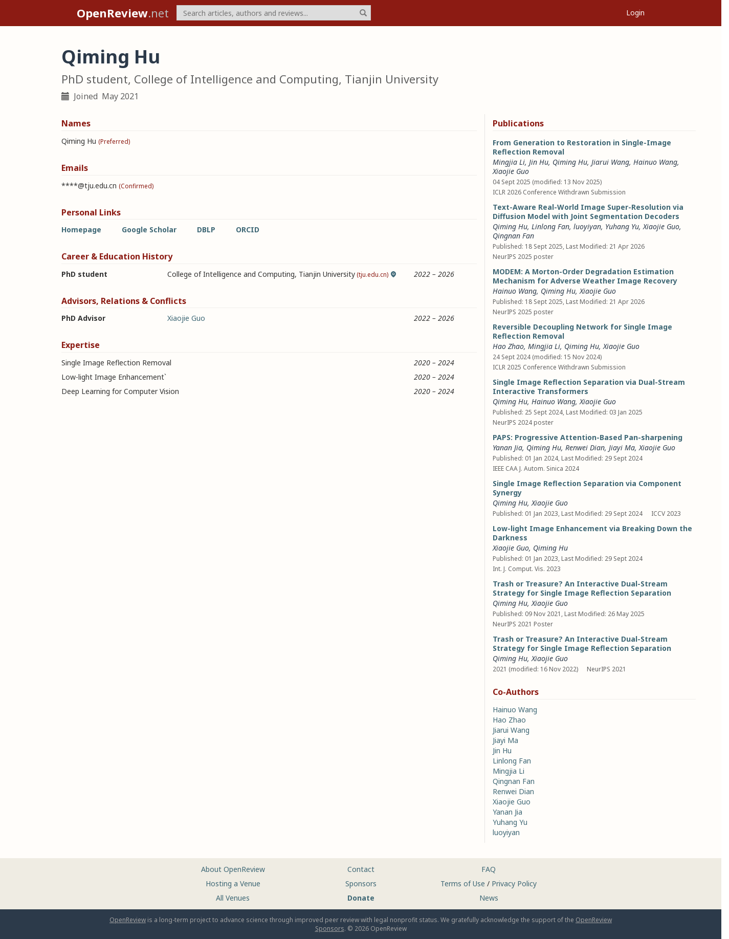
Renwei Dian (585, 447)
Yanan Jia (507, 447)
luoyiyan (587, 226)
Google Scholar (149, 229)
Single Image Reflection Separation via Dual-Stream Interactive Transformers (589, 386)
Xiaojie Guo (186, 318)
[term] (273, 12)
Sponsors (361, 883)
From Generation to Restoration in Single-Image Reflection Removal (582, 147)
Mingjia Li (509, 162)
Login (635, 12)
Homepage (81, 229)
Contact (360, 869)
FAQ (488, 869)
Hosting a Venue (233, 883)
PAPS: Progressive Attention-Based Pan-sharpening (587, 437)
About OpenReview (233, 869)
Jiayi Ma (622, 447)
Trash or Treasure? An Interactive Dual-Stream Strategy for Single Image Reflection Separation (582, 588)
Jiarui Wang (610, 162)
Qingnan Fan (513, 236)
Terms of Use (462, 883)
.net (123, 12)
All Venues (233, 898)
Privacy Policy (514, 883)
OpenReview (127, 919)
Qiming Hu (570, 162)
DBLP (206, 229)
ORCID (247, 229)
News (488, 898)
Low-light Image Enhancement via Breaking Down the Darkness (592, 532)
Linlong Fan (550, 226)
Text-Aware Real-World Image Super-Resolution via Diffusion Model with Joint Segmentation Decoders (588, 211)
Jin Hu (538, 162)
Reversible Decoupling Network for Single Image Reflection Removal (582, 331)
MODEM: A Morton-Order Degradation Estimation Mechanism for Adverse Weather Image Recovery (585, 276)
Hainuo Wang (655, 162)
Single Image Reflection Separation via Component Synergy (587, 487)
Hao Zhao (508, 346)
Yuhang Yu (622, 226)
